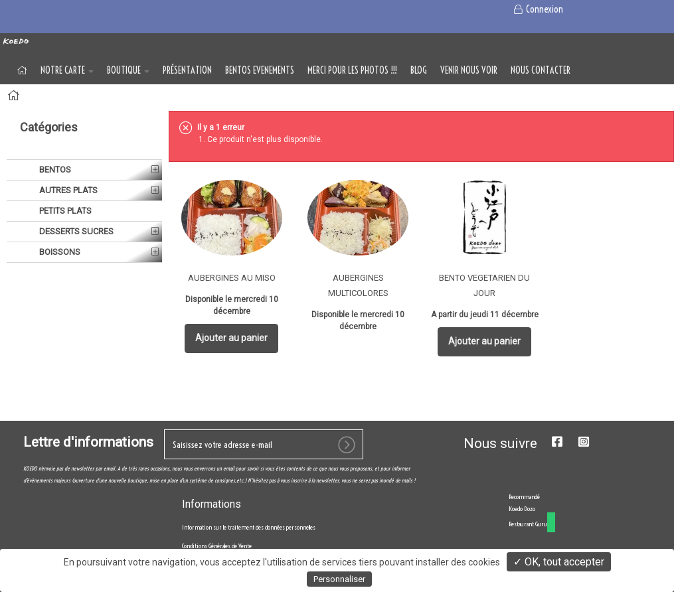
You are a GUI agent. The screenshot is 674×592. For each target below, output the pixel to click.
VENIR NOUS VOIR (468, 70)
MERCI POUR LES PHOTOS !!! (352, 70)
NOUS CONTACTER (540, 70)
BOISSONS (58, 252)
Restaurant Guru (528, 524)
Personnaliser (339, 579)
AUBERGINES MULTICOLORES (358, 285)
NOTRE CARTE (67, 70)
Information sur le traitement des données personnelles (248, 527)
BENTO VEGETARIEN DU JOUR (484, 285)
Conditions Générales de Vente (217, 546)
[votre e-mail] (263, 444)
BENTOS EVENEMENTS (259, 70)
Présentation (187, 70)
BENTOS (54, 170)
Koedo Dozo (522, 508)
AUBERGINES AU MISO (232, 278)
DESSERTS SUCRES (75, 231)
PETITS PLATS (64, 211)
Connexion (537, 9)
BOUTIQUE (128, 70)
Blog (418, 70)
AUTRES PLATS (67, 190)
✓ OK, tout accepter (558, 561)
